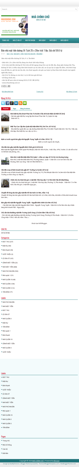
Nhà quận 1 (6, 275)
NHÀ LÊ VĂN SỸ (17, 40)
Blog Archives (25, 108)
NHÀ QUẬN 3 (53, 40)
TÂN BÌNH (39, 54)
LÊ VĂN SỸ (6, 258)
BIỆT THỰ (17, 45)
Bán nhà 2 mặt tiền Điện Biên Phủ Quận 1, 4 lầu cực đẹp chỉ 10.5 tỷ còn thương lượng (39, 157)
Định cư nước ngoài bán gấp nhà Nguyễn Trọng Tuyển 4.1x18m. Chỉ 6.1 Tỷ (26, 139)
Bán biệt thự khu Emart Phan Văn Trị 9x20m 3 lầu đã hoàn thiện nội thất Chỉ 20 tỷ (37, 114)
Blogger (44, 223)
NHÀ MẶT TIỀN (6, 45)
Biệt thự (5, 246)
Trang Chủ (5, 40)
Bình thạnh (6, 250)
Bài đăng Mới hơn (7, 91)
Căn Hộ (5, 449)
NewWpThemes (14, 464)
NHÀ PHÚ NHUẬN (29, 54)
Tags (14, 108)
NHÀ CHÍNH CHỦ (40, 17)
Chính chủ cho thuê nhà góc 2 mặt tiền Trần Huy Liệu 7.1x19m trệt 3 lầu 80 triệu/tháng (39, 180)
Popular (6, 108)
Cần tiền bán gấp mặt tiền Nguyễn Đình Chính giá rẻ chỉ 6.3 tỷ (22, 147)
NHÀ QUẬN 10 (7, 279)
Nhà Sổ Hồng (7, 445)
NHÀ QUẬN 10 (64, 40)
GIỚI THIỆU (7, 254)
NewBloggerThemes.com (68, 464)
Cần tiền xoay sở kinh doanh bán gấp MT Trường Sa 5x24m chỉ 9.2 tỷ (24, 170)
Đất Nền (5, 453)
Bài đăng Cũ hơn (71, 91)
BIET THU (10, 54)
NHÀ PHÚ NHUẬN (30, 40)
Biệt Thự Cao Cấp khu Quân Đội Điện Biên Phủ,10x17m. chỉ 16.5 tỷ (33, 126)
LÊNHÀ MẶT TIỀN (9, 263)
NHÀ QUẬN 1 (42, 40)
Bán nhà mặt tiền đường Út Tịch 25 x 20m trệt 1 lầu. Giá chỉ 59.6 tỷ (31, 50)
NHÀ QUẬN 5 (27, 45)
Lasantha (35, 464)
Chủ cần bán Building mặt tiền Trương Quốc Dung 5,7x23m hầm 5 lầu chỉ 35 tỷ (28, 213)
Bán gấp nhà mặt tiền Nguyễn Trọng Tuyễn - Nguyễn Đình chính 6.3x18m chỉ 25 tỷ (29, 203)
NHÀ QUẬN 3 (7, 284)
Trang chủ (39, 91)
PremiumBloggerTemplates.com (49, 464)
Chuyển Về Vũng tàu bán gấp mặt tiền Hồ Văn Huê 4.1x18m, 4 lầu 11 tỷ (25, 193)
